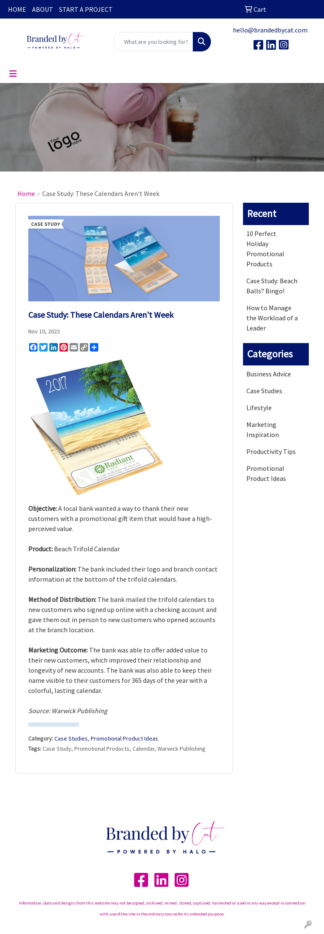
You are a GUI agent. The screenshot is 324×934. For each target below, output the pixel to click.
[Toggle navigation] (13, 74)
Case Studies (71, 738)
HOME (17, 9)
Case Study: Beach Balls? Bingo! (271, 285)
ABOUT (42, 9)
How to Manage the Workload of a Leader (272, 317)
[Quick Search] (153, 41)
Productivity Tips (271, 451)
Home (26, 193)
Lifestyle (259, 407)
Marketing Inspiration (262, 429)
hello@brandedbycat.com (270, 30)
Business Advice (268, 374)
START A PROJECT (86, 9)
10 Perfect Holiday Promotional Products (265, 248)
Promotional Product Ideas (124, 738)
